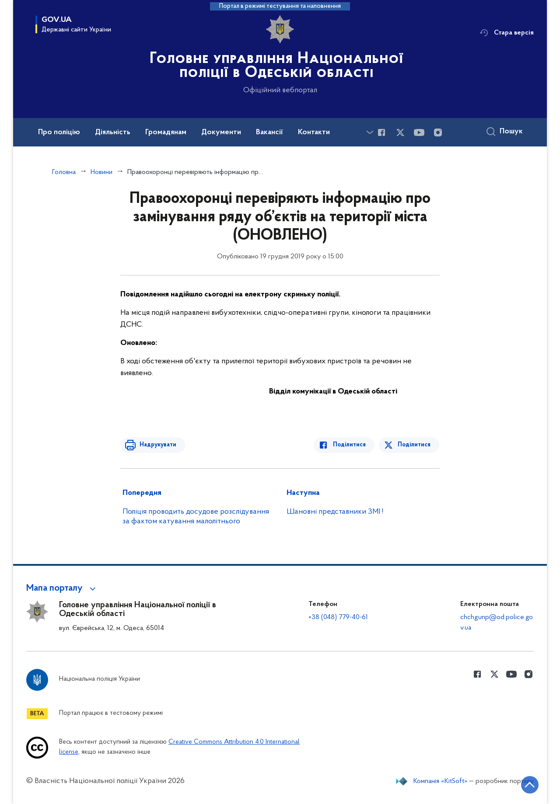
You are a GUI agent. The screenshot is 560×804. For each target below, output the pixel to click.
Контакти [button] (314, 132)
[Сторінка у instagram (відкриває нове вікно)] (438, 132)
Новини (101, 172)
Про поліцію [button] (59, 132)
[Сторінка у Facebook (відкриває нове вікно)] (381, 132)
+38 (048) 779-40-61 (338, 617)
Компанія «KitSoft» (440, 781)
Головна (64, 172)
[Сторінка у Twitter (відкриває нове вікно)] (400, 132)
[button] (62, 588)
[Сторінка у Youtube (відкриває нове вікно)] (419, 132)
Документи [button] (221, 132)
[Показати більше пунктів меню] (369, 132)
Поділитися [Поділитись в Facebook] (351, 445)
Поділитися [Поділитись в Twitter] (414, 445)
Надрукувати (156, 445)
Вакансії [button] (269, 132)
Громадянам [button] (165, 132)
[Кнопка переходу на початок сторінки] (527, 784)
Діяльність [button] (112, 132)
